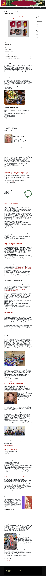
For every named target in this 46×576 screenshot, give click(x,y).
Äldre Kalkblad (39, 21)
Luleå (36, 27)
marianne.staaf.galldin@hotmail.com (10, 181)
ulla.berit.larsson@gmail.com (27, 186)
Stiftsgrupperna (20, 569)
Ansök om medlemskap (21, 568)
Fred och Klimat (12, 7)
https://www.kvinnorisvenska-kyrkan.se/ (24, 267)
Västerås (37, 37)
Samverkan (40, 7)
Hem (5, 7)
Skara (37, 30)
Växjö (36, 38)
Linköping (37, 26)
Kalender (38, 18)
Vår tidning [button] (23, 7)
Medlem (20, 7)
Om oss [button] (16, 7)
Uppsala (37, 34)
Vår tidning (19, 570)
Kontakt (33, 7)
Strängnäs (37, 33)
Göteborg (37, 16)
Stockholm (37, 31)
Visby (36, 36)
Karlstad (37, 24)
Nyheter (8, 7)
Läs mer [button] (36, 7)
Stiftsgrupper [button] (28, 7)
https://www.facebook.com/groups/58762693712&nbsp (21, 268)
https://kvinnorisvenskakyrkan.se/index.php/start (22, 277)
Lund (36, 28)
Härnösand (37, 17)
